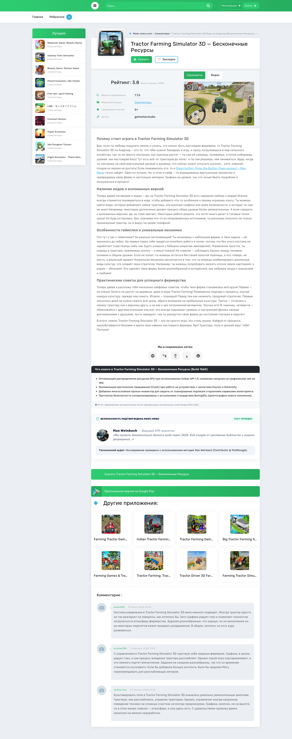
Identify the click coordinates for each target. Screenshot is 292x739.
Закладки (166, 59)
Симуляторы (143, 102)
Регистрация (231, 5)
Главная (37, 17)
